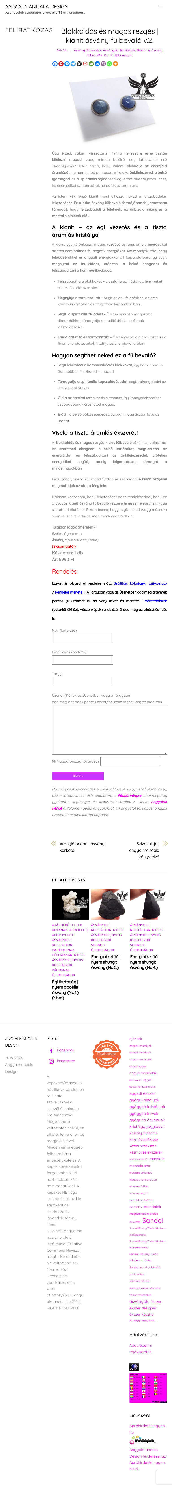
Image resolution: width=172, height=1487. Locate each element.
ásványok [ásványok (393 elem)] (138, 1301)
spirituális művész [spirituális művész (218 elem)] (139, 1281)
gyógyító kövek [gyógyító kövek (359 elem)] (143, 1113)
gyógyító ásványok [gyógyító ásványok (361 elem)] (147, 1119)
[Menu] (160, 6)
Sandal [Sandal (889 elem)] (152, 1220)
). (70, 592)
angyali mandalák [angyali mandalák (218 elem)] (140, 1052)
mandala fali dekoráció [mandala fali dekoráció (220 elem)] (143, 1179)
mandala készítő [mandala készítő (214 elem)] (138, 1193)
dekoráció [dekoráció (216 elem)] (135, 1080)
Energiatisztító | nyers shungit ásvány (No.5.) (105, 962)
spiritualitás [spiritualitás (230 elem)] (136, 1274)
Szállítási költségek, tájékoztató (140, 583)
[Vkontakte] (97, 63)
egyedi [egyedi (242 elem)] (147, 1080)
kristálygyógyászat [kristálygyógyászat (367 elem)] (147, 1126)
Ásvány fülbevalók (87, 50)
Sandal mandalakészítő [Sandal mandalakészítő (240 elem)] (144, 1267)
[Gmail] (85, 63)
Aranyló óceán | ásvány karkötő (82, 847)
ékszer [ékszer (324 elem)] (155, 1301)
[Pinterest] (61, 63)
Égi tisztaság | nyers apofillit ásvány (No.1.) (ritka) (65, 989)
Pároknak (61, 970)
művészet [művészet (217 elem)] (134, 1221)
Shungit (98, 945)
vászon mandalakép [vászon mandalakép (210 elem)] (140, 1294)
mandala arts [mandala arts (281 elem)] (139, 1166)
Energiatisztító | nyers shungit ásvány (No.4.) (144, 962)
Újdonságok (123, 55)
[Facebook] (55, 63)
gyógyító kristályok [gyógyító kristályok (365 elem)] (147, 1106)
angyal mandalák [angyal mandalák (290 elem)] (143, 1073)
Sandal (62, 50)
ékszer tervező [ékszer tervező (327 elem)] (142, 1320)
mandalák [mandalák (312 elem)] (152, 1206)
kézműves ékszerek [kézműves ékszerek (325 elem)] (145, 1152)
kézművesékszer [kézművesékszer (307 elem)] (142, 1146)
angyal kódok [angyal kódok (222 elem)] (137, 1066)
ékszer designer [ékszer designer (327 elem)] (142, 1308)
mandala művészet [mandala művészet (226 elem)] (141, 1200)
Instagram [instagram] (61, 1060)
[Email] (91, 63)
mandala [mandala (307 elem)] (157, 1158)
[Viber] (103, 63)
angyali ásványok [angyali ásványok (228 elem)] (140, 1059)
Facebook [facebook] (60, 1050)
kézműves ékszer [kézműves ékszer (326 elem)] (143, 1139)
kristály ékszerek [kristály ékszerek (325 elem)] (143, 1133)
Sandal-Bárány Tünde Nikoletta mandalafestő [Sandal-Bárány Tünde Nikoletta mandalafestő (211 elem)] (147, 1231)
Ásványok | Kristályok (119, 50)
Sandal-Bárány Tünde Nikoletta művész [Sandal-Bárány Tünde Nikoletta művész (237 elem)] (143, 1257)
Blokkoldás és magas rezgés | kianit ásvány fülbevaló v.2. (109, 35)
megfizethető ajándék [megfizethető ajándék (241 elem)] (143, 1213)
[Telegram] (73, 63)
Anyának (59, 930)
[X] (79, 63)
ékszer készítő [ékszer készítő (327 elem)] (141, 1314)
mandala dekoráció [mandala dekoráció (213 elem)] (140, 1172)
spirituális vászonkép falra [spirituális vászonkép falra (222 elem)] (144, 1288)
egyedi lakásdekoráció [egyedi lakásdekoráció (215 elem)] (142, 1086)
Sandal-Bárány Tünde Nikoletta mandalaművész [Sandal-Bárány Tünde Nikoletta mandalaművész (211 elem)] (147, 1244)
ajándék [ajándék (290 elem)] (135, 1039)
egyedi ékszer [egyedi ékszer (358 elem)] (142, 1093)
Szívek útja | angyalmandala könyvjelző (144, 850)
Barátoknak (63, 950)
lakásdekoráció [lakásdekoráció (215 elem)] (138, 1159)
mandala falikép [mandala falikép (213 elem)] (138, 1186)
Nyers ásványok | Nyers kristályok (68, 960)
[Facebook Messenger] (67, 63)
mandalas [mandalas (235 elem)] (135, 1207)
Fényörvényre (129, 795)
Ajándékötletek (67, 925)
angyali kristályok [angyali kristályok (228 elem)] (140, 1045)
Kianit (108, 55)
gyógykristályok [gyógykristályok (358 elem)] (144, 1099)
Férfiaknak (62, 955)
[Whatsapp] (109, 63)
